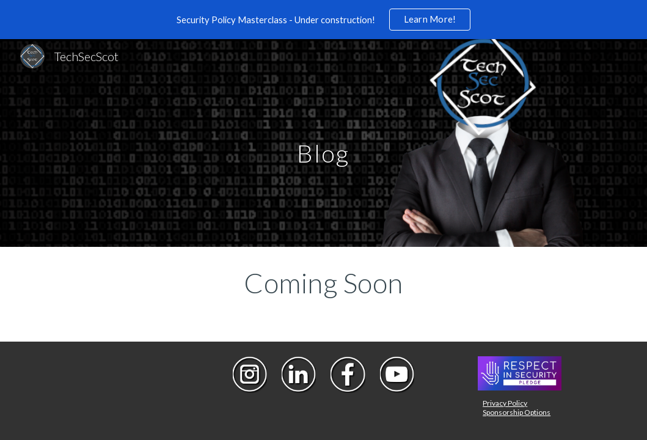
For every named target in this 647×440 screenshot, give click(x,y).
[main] (324, 143)
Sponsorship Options (516, 412)
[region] (323, 19)
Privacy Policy (505, 403)
